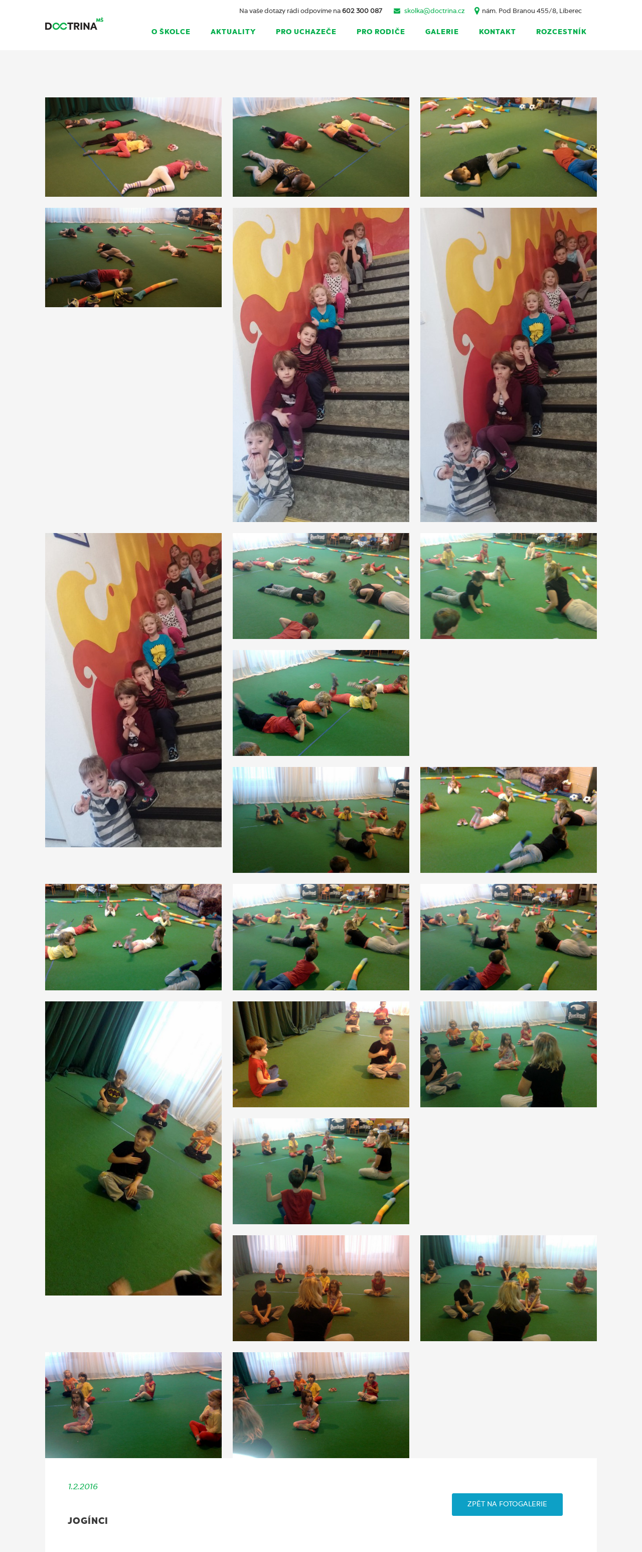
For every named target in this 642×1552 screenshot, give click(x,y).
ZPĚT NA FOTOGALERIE (507, 1504)
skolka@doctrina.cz (434, 11)
